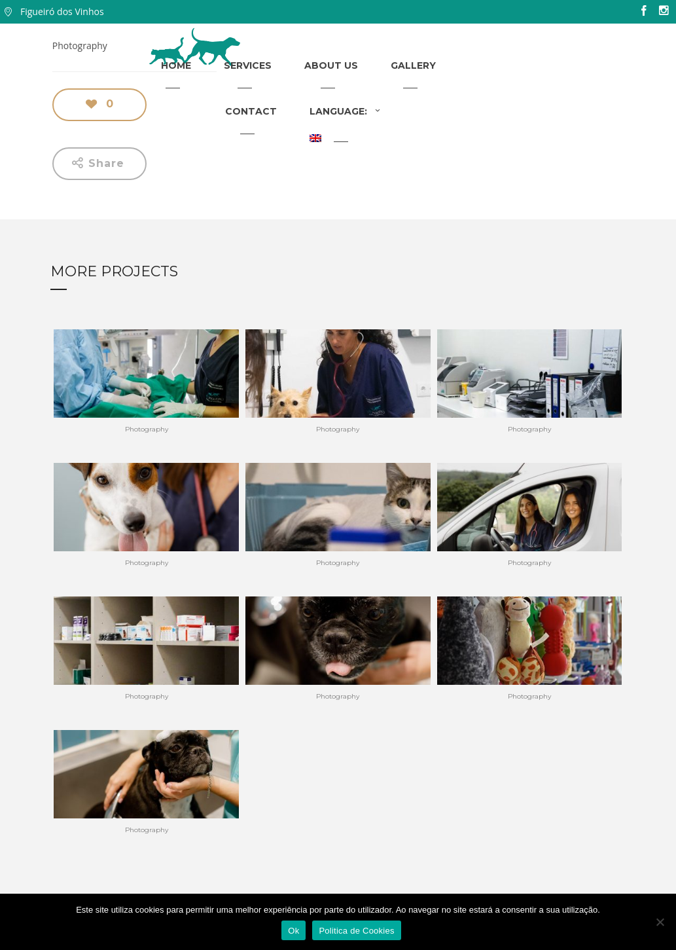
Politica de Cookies (356, 931)
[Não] (659, 921)
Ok (293, 931)
